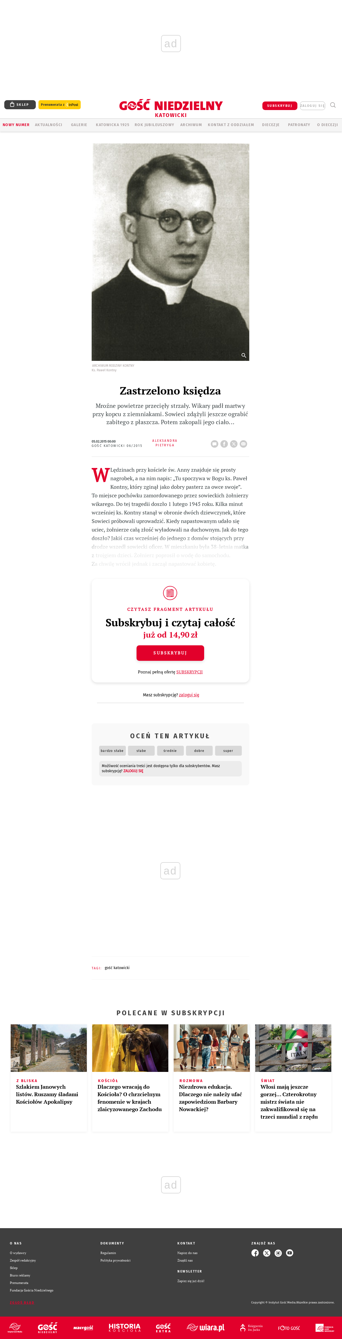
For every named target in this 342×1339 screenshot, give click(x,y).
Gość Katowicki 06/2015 (117, 446)
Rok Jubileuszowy (154, 125)
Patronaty (299, 125)
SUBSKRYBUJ (279, 106)
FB (225, 442)
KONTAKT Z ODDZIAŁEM (231, 125)
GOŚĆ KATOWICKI (117, 968)
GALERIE (79, 125)
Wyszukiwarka (333, 105)
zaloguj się (312, 106)
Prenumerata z (59, 105)
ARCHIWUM (191, 125)
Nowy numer (16, 125)
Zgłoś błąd (22, 1303)
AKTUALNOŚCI (48, 125)
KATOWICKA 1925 (112, 125)
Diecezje (270, 125)
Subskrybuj (170, 653)
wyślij (244, 442)
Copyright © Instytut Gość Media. (273, 1302)
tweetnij (235, 442)
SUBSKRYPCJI (189, 672)
